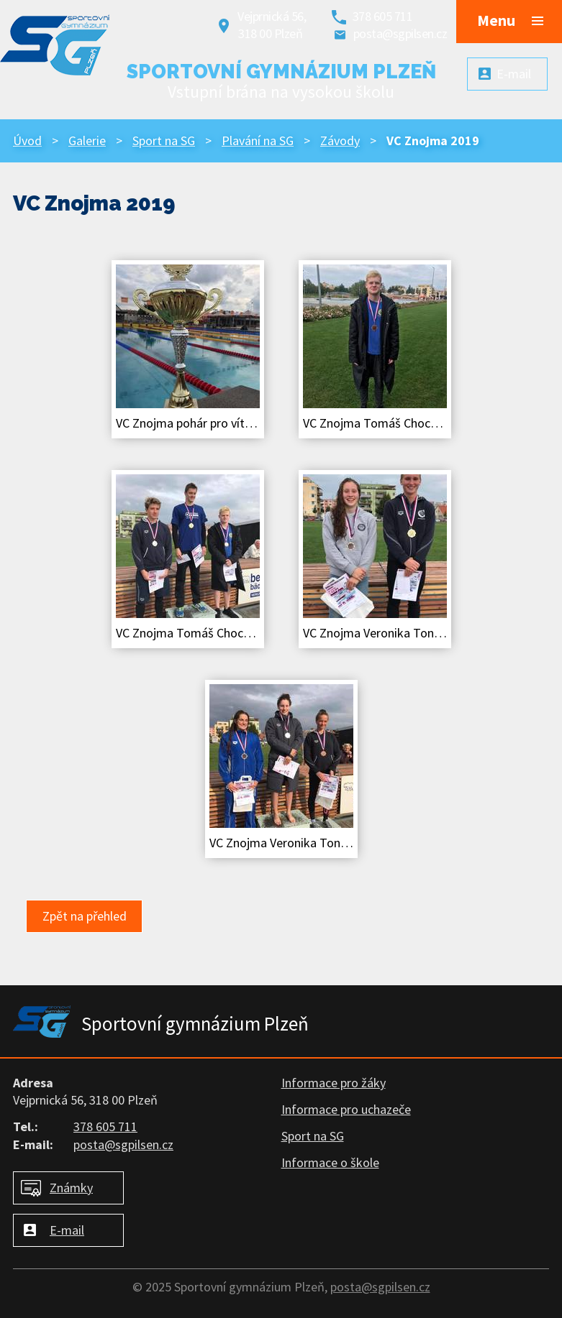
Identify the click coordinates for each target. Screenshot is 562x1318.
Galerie (87, 140)
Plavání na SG (258, 140)
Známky (71, 1187)
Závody (340, 140)
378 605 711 (383, 16)
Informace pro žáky (333, 1082)
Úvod (27, 140)
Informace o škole (330, 1162)
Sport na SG (163, 140)
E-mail (67, 1230)
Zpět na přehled (84, 916)
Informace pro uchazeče (346, 1109)
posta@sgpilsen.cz (400, 33)
